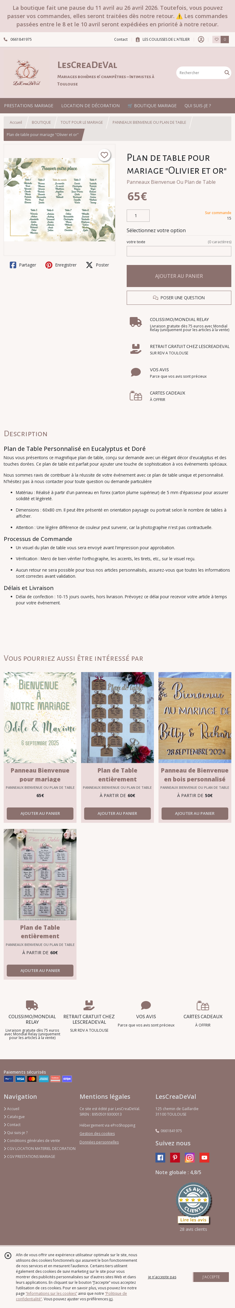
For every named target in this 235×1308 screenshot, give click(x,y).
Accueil (16, 122)
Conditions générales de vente (32, 1140)
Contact (121, 39)
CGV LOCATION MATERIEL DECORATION (40, 1148)
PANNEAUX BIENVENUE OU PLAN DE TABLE (149, 122)
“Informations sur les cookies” (51, 1293)
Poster (97, 265)
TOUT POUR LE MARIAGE (82, 122)
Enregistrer (60, 265)
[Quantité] (138, 216)
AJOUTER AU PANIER (179, 276)
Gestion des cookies (97, 1133)
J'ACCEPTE (211, 1277)
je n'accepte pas (162, 1277)
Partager (23, 265)
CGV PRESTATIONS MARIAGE (29, 1156)
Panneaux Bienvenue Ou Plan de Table (171, 182)
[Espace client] (201, 39)
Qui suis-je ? (16, 1132)
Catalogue (14, 1116)
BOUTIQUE (41, 122)
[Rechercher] (227, 73)
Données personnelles (99, 1142)
